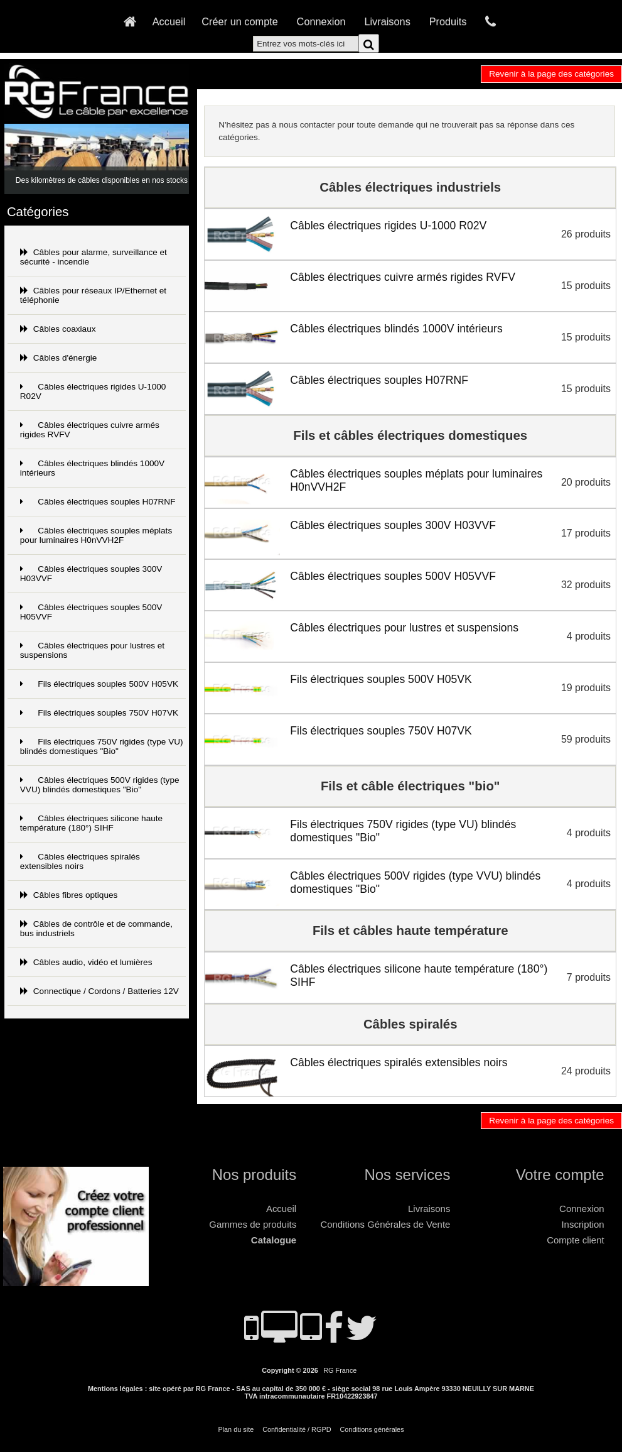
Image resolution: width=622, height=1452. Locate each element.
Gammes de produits (252, 1224)
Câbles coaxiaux (58, 329)
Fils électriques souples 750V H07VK (99, 713)
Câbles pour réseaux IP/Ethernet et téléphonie (93, 295)
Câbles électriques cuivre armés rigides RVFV (89, 429)
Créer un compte (239, 21)
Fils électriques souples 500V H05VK (99, 684)
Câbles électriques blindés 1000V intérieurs (92, 468)
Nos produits (254, 1174)
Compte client (575, 1240)
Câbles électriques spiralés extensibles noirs (80, 861)
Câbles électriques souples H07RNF (98, 501)
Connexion (321, 21)
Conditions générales (372, 1429)
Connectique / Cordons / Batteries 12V (99, 991)
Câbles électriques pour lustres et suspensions (92, 650)
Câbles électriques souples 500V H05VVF (91, 612)
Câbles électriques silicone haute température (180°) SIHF (91, 823)
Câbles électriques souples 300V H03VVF (91, 573)
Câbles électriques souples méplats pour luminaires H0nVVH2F (96, 535)
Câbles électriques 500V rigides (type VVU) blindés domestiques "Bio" (100, 784)
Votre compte (560, 1174)
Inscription (582, 1224)
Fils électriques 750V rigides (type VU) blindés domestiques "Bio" (101, 746)
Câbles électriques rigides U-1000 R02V (93, 391)
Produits (448, 21)
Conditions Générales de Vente (385, 1224)
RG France (340, 1370)
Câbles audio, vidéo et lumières (86, 962)
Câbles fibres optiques (69, 895)
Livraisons (387, 21)
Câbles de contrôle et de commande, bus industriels (96, 928)
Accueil (169, 21)
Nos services (407, 1174)
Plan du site (236, 1429)
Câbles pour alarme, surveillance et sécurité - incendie (93, 257)
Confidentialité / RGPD (296, 1429)
